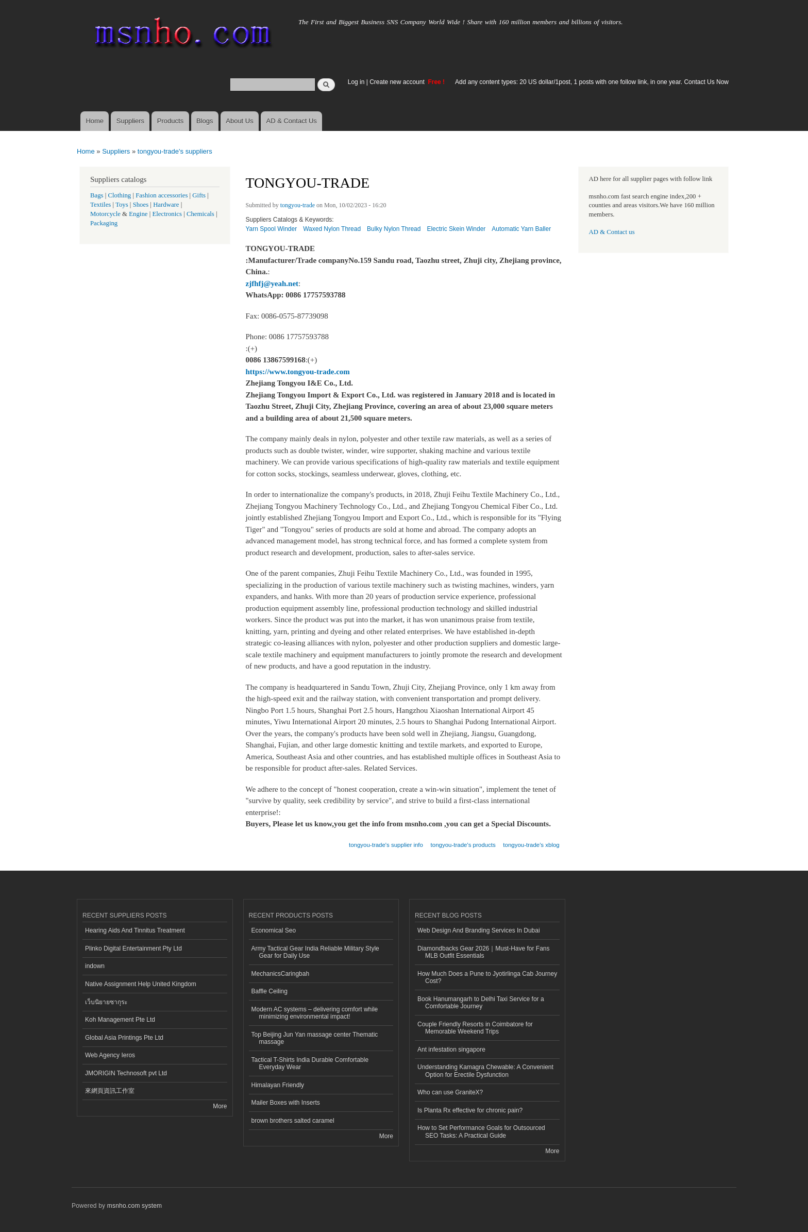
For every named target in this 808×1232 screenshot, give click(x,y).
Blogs (204, 121)
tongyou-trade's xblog (531, 845)
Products (170, 121)
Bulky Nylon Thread (393, 228)
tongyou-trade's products (463, 845)
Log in (356, 82)
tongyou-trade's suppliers (175, 151)
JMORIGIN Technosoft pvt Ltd (126, 1073)
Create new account (397, 82)
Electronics (167, 214)
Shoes (141, 204)
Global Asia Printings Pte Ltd (124, 1037)
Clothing (119, 195)
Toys (121, 204)
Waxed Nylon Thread (332, 228)
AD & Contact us (612, 232)
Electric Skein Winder (456, 228)
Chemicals (201, 214)
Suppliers (130, 121)
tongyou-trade (297, 205)
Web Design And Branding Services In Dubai (478, 930)
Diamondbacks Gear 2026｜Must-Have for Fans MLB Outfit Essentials (483, 952)
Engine (138, 214)
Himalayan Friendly (278, 1085)
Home (95, 121)
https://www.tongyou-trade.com (298, 372)
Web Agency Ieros (110, 1055)
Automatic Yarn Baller (521, 228)
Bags (97, 195)
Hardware (166, 204)
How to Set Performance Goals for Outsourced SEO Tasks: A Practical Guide (481, 1131)
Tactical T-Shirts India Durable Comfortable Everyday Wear (310, 1063)
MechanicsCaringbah (280, 973)
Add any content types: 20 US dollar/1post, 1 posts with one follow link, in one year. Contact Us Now (592, 82)
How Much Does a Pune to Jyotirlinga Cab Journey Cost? (487, 977)
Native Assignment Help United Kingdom (140, 984)
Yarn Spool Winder (271, 228)
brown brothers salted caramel (292, 1120)
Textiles (100, 204)
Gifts (199, 195)
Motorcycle (105, 214)
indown (95, 966)
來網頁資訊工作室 (109, 1090)
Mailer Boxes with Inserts (285, 1102)
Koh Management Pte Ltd (120, 1019)
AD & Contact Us (291, 121)
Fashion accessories (162, 195)
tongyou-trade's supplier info (386, 845)
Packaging (103, 223)
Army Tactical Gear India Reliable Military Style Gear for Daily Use (315, 952)
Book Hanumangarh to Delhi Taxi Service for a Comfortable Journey (480, 1002)
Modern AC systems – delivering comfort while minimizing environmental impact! (314, 1013)
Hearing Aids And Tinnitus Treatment (135, 930)
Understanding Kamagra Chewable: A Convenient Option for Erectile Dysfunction (485, 1070)
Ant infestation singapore (451, 1049)
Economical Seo (273, 930)
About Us (239, 121)
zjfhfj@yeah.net (272, 283)
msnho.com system (134, 1205)
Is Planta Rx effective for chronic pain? (470, 1110)
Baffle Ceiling (269, 991)
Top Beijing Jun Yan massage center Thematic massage (314, 1038)
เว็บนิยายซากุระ (106, 1002)
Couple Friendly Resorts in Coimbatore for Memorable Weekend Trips (475, 1028)
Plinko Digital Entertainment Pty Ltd (133, 948)
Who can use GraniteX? (450, 1092)
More (220, 1106)
